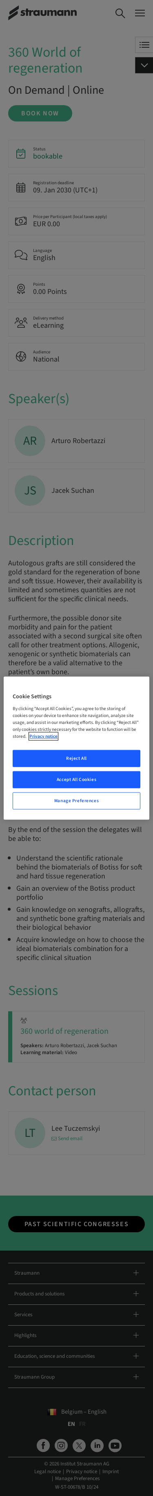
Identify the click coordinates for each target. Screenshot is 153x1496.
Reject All (76, 758)
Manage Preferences (76, 800)
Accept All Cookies (76, 779)
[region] (76, 748)
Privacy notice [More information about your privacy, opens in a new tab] (43, 736)
